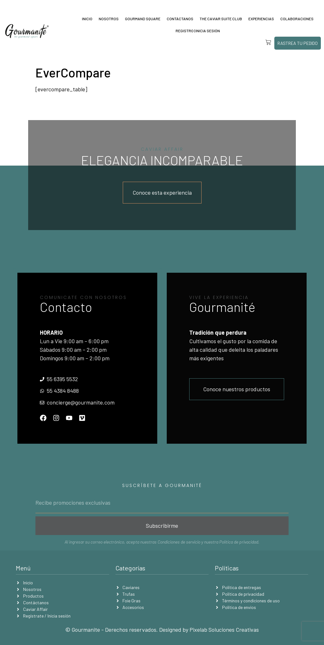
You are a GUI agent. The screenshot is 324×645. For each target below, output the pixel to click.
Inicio (87, 18)
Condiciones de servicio (179, 542)
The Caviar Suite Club (221, 18)
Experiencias (261, 18)
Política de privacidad (238, 542)
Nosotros (109, 18)
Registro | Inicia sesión (198, 30)
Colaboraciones (297, 18)
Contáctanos (180, 18)
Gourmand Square (142, 18)
